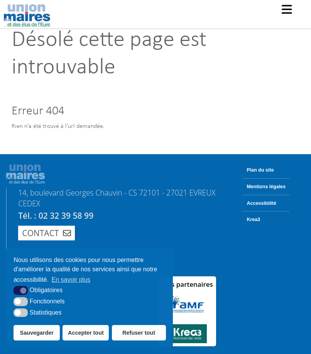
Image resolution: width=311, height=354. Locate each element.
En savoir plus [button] (71, 279)
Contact (46, 232)
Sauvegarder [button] (37, 333)
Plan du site (260, 170)
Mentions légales (266, 186)
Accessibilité (261, 203)
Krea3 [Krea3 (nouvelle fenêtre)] (253, 219)
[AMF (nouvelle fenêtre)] (187, 304)
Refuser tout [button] (138, 333)
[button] (286, 10)
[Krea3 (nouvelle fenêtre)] (187, 333)
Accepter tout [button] (86, 333)
